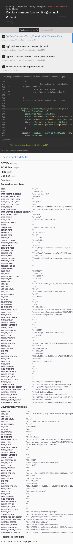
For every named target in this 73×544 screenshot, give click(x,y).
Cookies (5, 176)
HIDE (9, 23)
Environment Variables (14, 407)
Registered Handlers (12, 537)
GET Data (6, 163)
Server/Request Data (12, 184)
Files (3, 171)
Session (5, 180)
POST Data (7, 167)
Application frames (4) (29, 30)
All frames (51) (47, 30)
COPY (62, 18)
